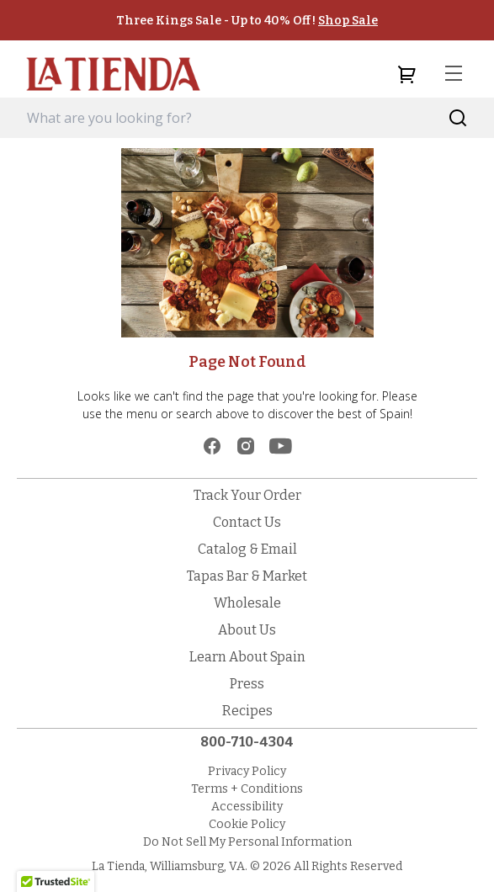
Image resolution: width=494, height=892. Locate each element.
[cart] (406, 74)
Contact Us (247, 522)
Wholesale (247, 603)
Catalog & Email (247, 549)
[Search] (458, 118)
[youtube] (280, 446)
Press (247, 684)
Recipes (247, 711)
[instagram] (246, 446)
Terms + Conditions (247, 789)
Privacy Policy (247, 771)
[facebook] (212, 446)
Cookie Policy (247, 824)
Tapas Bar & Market (247, 576)
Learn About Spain (247, 657)
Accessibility (247, 806)
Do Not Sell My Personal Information (247, 842)
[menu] (453, 74)
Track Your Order (247, 495)
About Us (247, 630)
